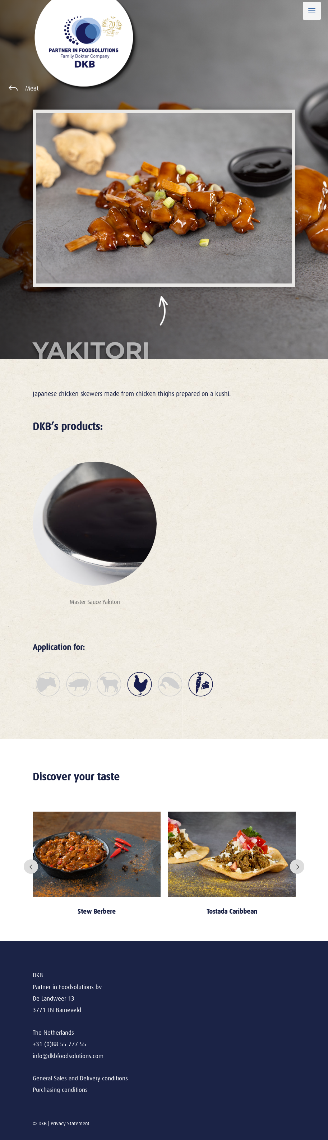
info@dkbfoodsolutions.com (68, 1056)
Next (297, 866)
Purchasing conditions (60, 1089)
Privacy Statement (70, 1123)
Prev (31, 866)
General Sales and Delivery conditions (80, 1078)
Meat (32, 88)
